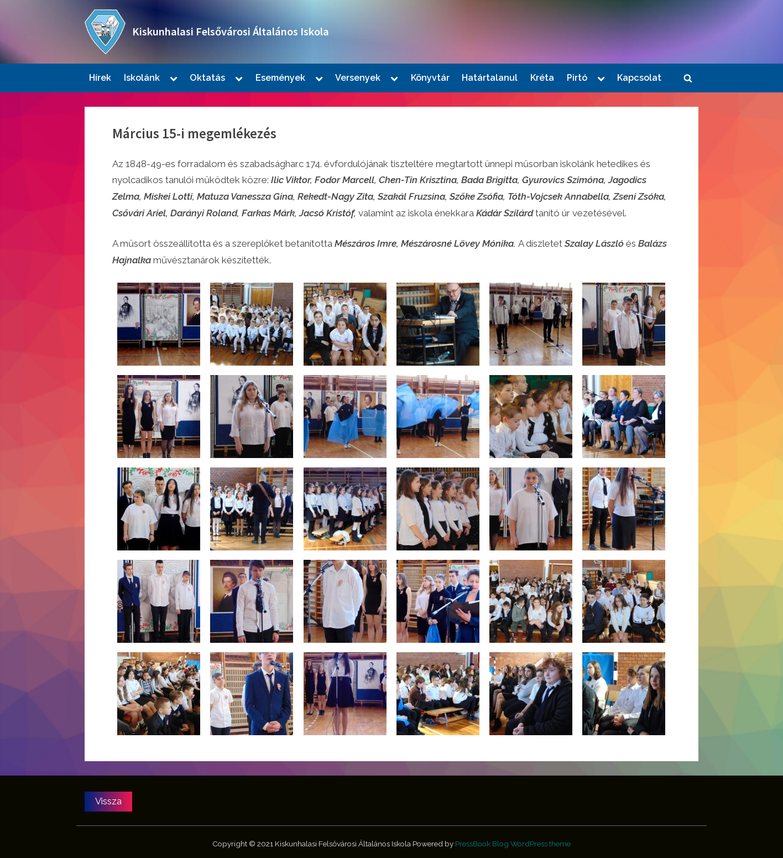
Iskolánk (142, 77)
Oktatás (207, 77)
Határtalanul (490, 77)
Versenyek (357, 77)
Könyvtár (430, 77)
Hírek (100, 77)
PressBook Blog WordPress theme (513, 843)
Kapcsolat (639, 77)
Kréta (542, 77)
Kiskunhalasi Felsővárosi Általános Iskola (230, 31)
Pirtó (577, 77)
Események (280, 77)
